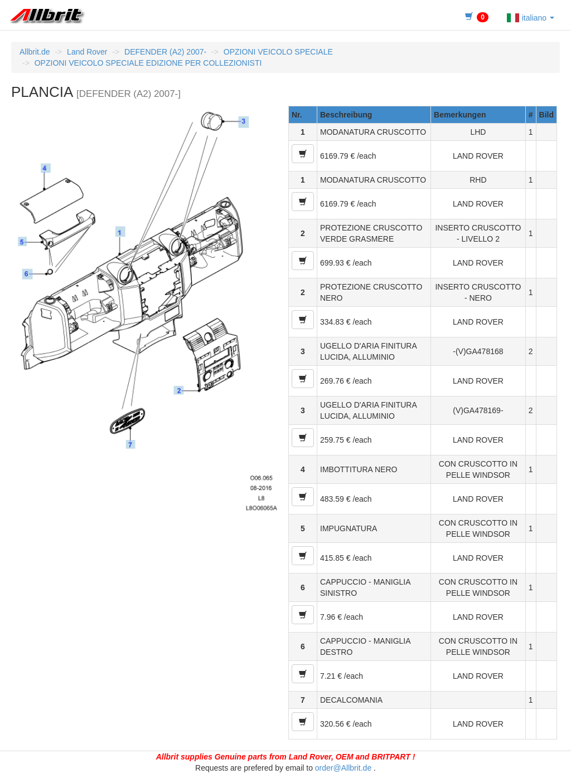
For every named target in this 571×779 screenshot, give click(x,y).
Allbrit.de (35, 51)
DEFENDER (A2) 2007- (165, 51)
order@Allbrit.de (343, 767)
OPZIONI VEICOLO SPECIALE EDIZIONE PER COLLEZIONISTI (148, 62)
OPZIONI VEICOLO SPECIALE (278, 51)
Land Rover (87, 51)
